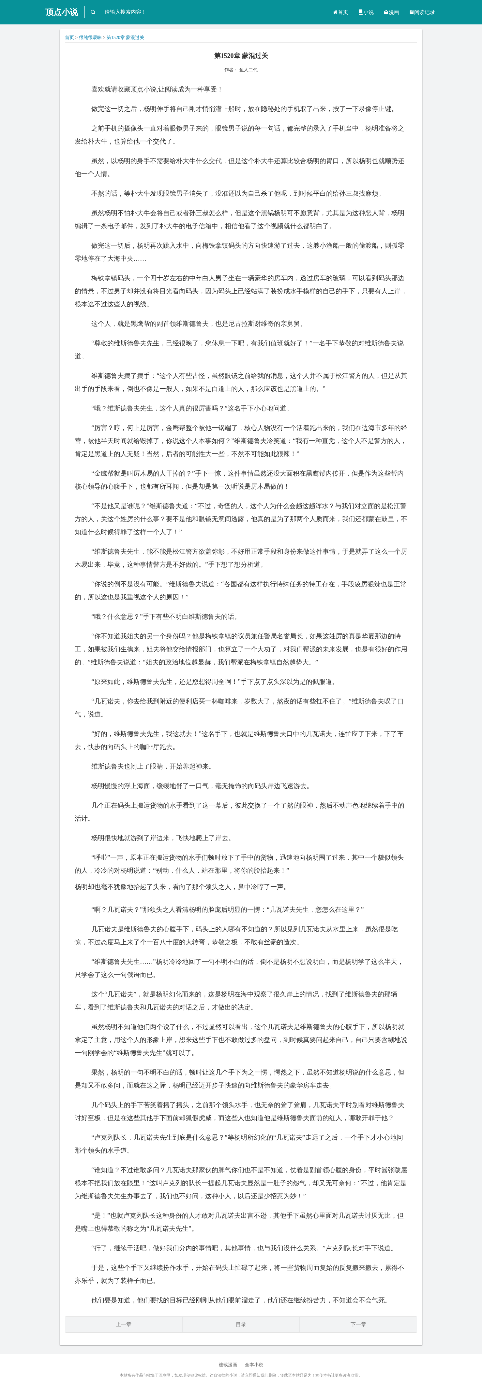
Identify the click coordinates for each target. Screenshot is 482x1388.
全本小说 (254, 1364)
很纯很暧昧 (90, 37)
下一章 (358, 1324)
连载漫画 (228, 1364)
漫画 (391, 12)
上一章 (123, 1324)
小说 (366, 12)
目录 (241, 1324)
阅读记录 (422, 12)
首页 (340, 12)
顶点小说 (61, 12)
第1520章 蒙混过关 (125, 37)
